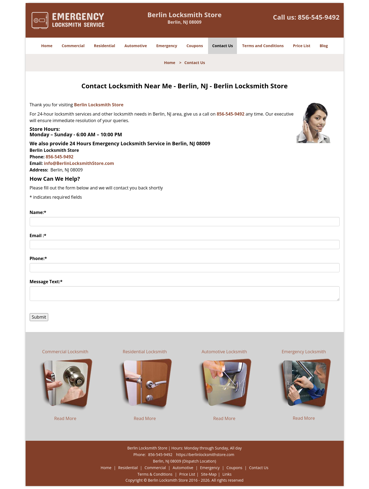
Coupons (195, 45)
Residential (104, 45)
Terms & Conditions (155, 474)
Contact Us (222, 45)
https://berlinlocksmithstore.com (205, 454)
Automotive (135, 45)
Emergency (166, 45)
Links (226, 474)
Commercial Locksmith (65, 352)
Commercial (73, 45)
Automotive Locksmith (224, 352)
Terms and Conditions (262, 45)
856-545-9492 (319, 17)
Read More (65, 418)
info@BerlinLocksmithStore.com (79, 163)
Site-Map (209, 474)
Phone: (38, 258)
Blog (324, 45)
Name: (38, 212)
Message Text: (46, 282)
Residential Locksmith (145, 352)
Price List (301, 45)
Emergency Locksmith (304, 352)
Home (46, 45)
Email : (38, 236)
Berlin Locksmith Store (99, 105)
